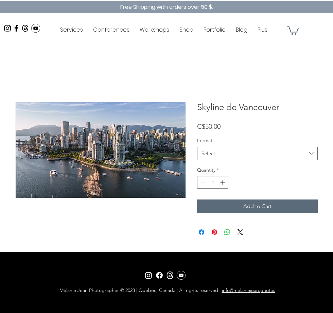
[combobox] (257, 153)
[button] (293, 30)
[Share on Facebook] (201, 232)
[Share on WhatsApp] (227, 232)
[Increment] (223, 182)
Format (204, 140)
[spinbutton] (213, 182)
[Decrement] (202, 182)
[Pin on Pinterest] (214, 232)
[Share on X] (240, 232)
